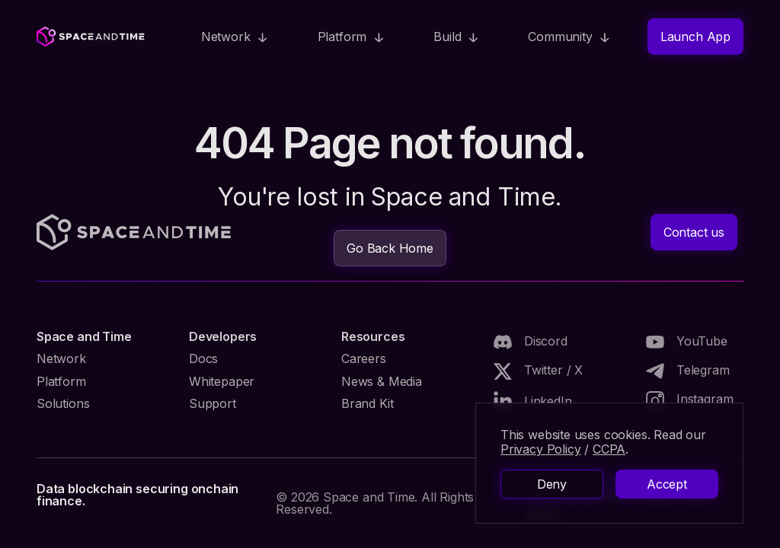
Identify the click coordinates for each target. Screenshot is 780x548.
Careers (363, 358)
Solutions (63, 403)
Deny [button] (552, 484)
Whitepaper (221, 381)
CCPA (609, 449)
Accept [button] (667, 484)
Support (212, 403)
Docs (203, 358)
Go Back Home (390, 248)
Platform (61, 381)
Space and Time (84, 336)
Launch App (695, 36)
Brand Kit (367, 403)
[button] (235, 36)
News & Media (381, 381)
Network (61, 358)
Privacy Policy (540, 449)
